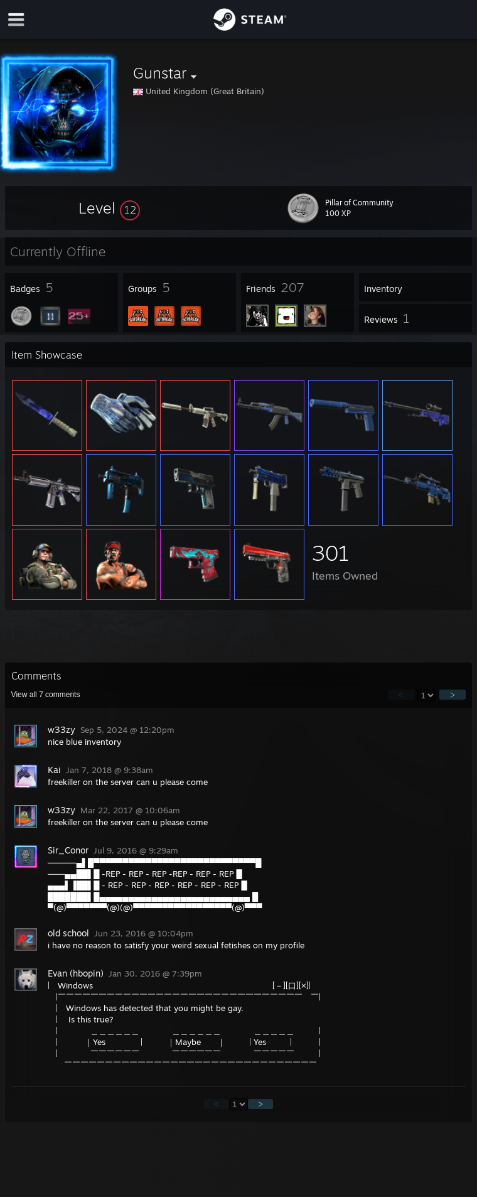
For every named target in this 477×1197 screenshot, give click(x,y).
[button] (109, 207)
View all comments (45, 694)
